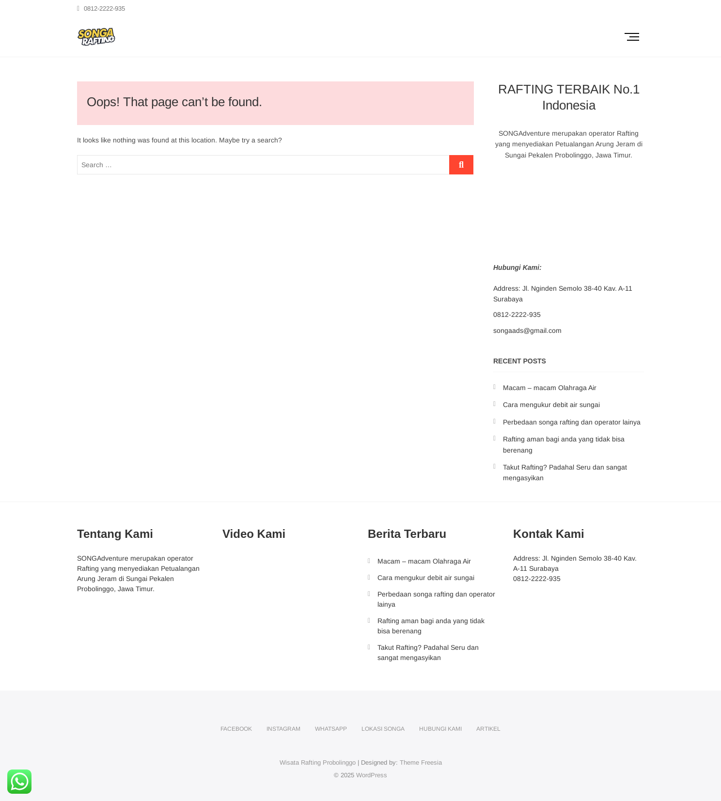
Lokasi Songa (383, 728)
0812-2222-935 (101, 8)
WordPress (371, 775)
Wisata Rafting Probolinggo (318, 762)
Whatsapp (331, 728)
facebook (236, 728)
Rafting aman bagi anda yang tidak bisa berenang (431, 626)
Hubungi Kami (440, 728)
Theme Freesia (421, 762)
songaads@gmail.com (527, 330)
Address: (506, 288)
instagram (283, 728)
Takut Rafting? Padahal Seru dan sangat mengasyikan (428, 652)
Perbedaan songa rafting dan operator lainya (572, 422)
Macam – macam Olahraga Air (549, 388)
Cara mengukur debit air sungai (551, 404)
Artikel (488, 728)
